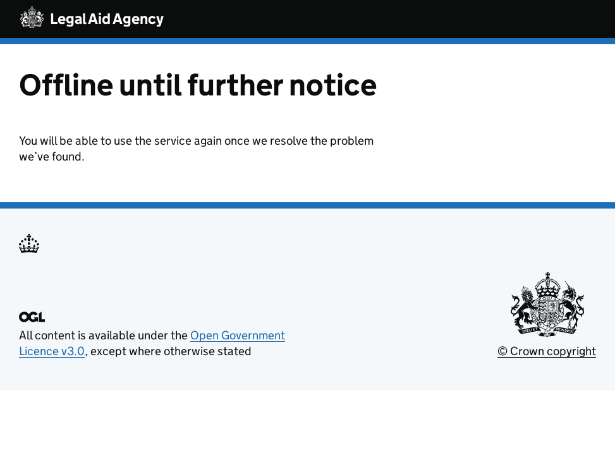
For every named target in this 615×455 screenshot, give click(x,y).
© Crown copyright (546, 351)
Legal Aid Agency (107, 18)
